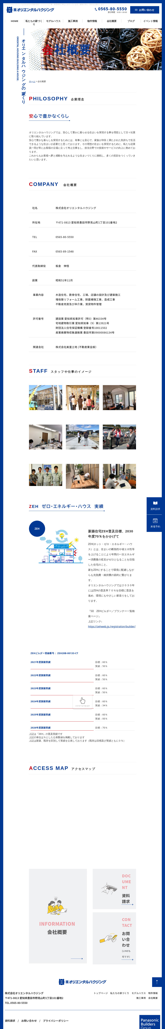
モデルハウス (53, 21)
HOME (14, 21)
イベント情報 (150, 21)
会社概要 (111, 21)
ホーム (32, 81)
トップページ (101, 978)
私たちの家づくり (33, 22)
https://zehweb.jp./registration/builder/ (112, 626)
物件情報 (92, 21)
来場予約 (155, 523)
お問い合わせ (144, 9)
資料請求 (155, 505)
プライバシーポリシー (56, 1006)
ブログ (131, 21)
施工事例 (73, 21)
